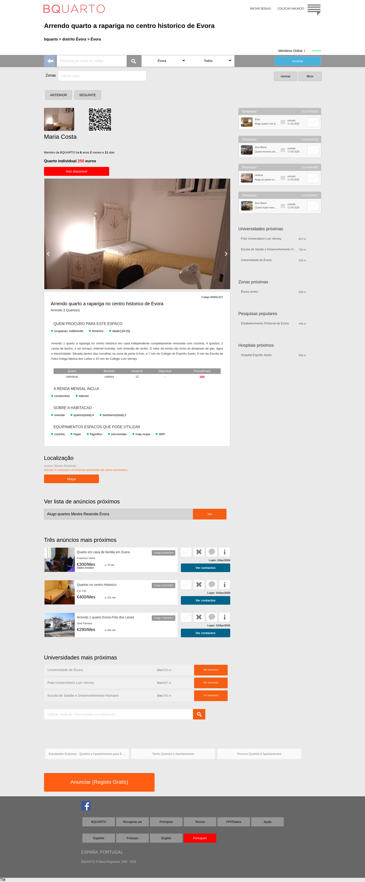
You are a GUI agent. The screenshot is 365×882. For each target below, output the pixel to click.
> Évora (94, 39)
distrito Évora (74, 39)
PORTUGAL (111, 852)
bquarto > (52, 39)
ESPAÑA (89, 852)
